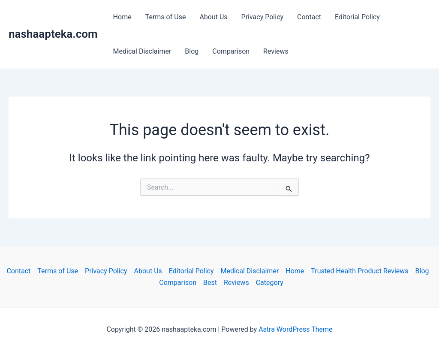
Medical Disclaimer (142, 51)
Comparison (231, 51)
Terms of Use (165, 17)
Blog (191, 51)
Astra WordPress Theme (295, 329)
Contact (309, 17)
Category (269, 282)
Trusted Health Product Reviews (359, 271)
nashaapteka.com (53, 33)
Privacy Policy (262, 17)
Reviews (276, 51)
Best (210, 282)
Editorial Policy (357, 17)
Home (122, 17)
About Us (213, 17)
